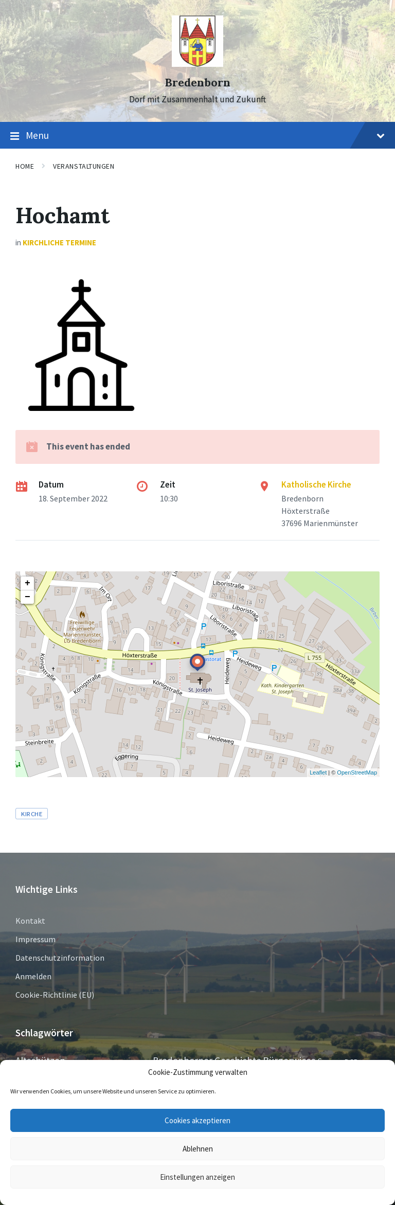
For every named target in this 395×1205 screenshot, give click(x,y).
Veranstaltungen (83, 166)
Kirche (31, 814)
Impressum (35, 939)
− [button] (27, 597)
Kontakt (30, 920)
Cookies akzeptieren (197, 1120)
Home (24, 166)
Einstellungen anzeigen (197, 1177)
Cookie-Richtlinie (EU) (54, 995)
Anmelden (33, 976)
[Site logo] (197, 63)
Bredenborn (197, 82)
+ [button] (27, 583)
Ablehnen (198, 1149)
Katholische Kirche (316, 484)
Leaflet (318, 772)
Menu (197, 135)
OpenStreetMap (357, 772)
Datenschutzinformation (59, 957)
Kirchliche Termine (59, 242)
